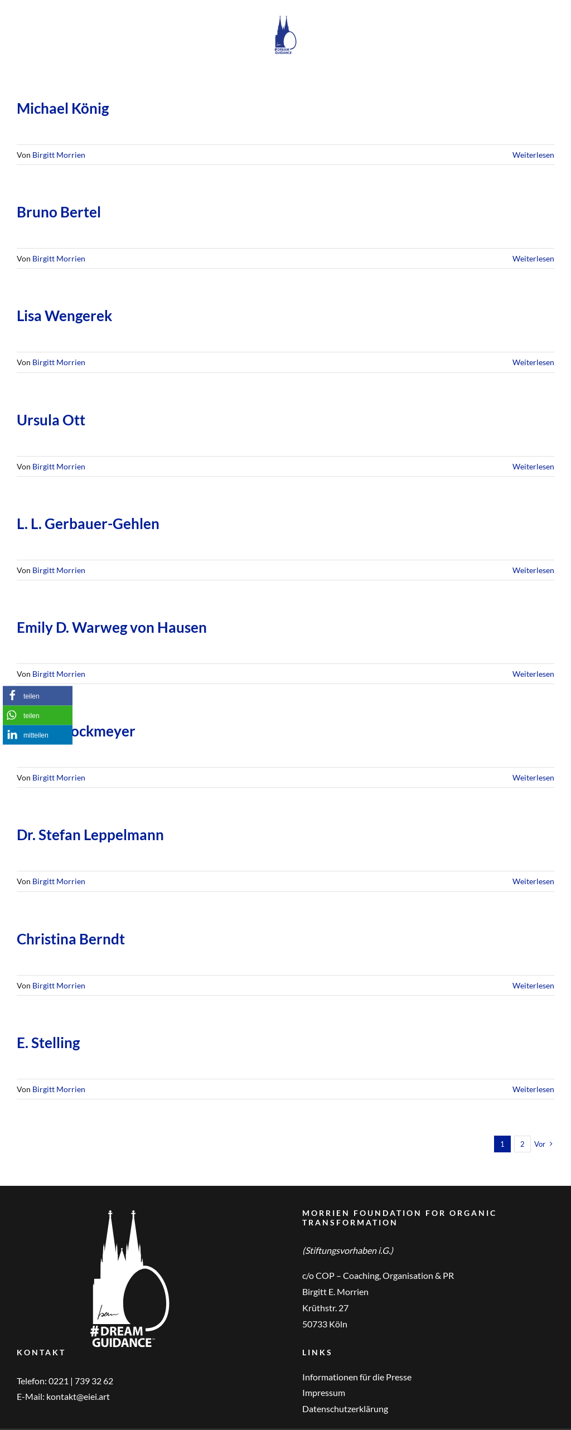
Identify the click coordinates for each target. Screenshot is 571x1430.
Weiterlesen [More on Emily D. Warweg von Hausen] (533, 673)
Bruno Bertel (59, 212)
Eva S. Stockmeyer (76, 731)
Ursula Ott (51, 420)
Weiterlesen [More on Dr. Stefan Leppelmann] (533, 881)
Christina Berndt (71, 939)
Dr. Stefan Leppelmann (90, 835)
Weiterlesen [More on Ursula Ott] (533, 466)
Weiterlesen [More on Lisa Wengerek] (533, 362)
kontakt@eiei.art (78, 1396)
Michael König (63, 108)
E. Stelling (48, 1042)
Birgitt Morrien (58, 154)
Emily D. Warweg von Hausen (112, 627)
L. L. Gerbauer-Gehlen (88, 523)
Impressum (323, 1392)
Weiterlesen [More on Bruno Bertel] (533, 258)
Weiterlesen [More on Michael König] (533, 154)
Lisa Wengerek (64, 315)
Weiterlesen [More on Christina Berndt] (533, 985)
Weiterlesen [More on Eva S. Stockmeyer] (533, 777)
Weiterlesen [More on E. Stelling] (533, 1089)
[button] (37, 695)
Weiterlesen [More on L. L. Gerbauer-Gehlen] (533, 570)
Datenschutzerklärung (345, 1408)
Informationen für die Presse (357, 1376)
